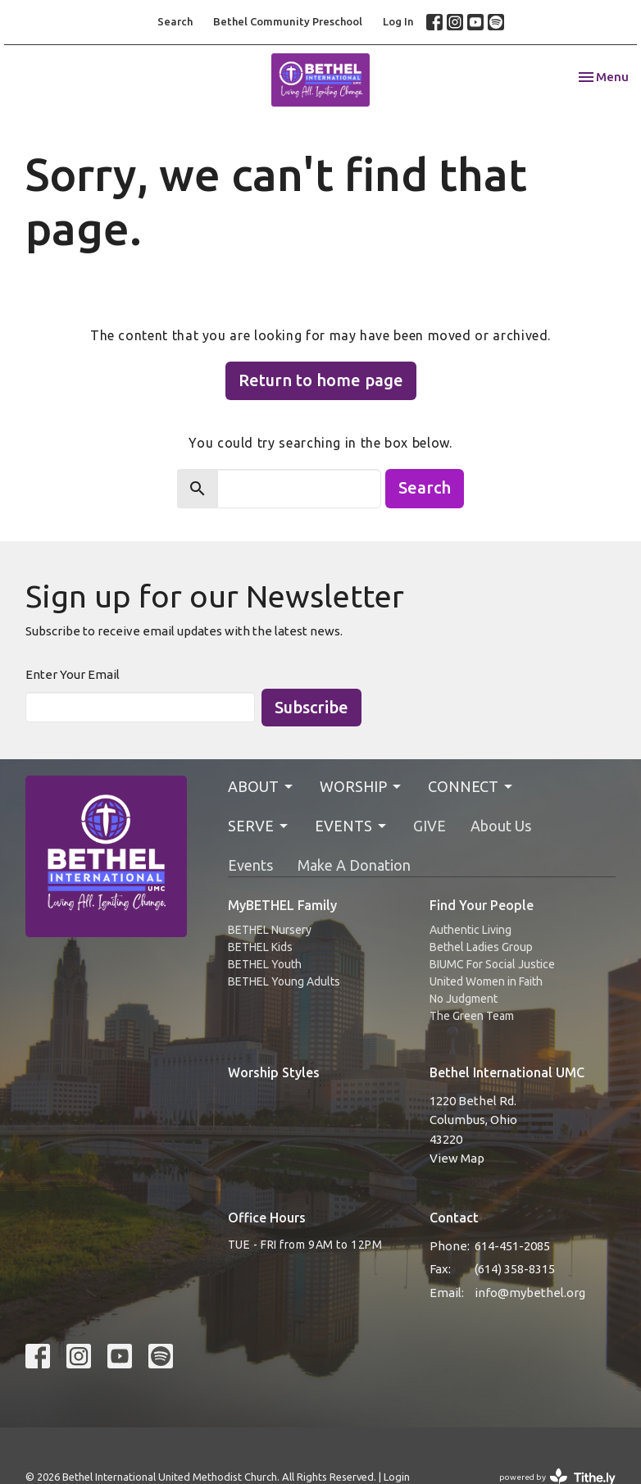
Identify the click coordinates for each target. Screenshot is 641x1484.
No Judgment (464, 998)
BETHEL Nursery (269, 929)
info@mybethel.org (530, 1293)
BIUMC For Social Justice (492, 964)
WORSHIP (361, 786)
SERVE (259, 826)
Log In (398, 21)
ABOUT (261, 786)
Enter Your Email (72, 674)
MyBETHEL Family (282, 905)
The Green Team (472, 1015)
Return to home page (321, 380)
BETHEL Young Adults (284, 981)
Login (397, 1476)
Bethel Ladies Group (481, 947)
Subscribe (311, 707)
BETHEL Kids (260, 947)
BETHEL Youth (265, 964)
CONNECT (471, 786)
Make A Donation (354, 865)
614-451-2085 (512, 1246)
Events (250, 865)
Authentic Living (470, 929)
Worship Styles (274, 1072)
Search (175, 21)
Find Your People (482, 905)
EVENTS (352, 826)
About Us (501, 825)
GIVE (429, 825)
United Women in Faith (486, 981)
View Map (457, 1158)
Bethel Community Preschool (287, 21)
